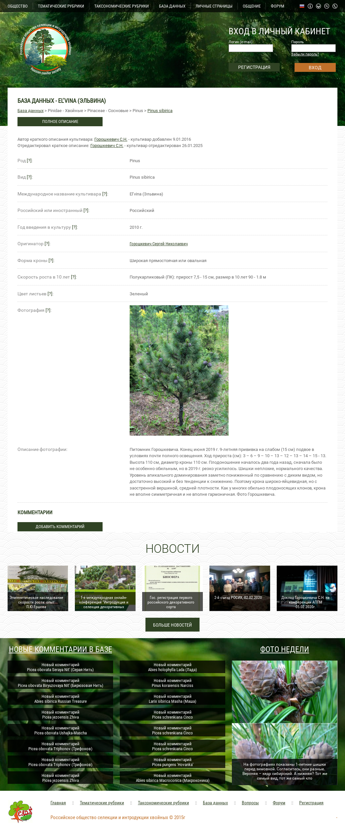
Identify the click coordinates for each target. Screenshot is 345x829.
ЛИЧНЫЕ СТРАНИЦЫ (214, 6)
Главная (58, 802)
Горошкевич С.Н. (110, 139)
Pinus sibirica (159, 110)
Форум (279, 802)
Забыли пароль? (305, 54)
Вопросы (250, 802)
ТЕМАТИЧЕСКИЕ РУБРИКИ (61, 6)
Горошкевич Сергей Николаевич (159, 243)
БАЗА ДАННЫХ (172, 6)
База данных (30, 110)
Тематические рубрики (102, 802)
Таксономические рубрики (163, 802)
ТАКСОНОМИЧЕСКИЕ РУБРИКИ (121, 6)
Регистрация (311, 802)
